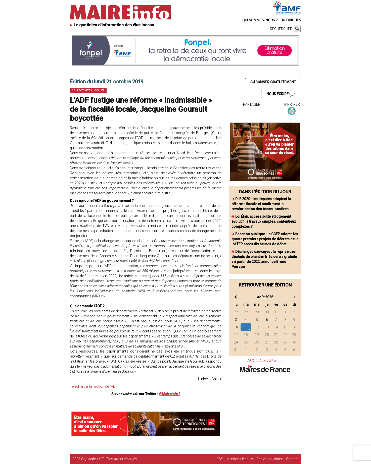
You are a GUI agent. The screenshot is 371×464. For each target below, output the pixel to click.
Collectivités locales (88, 90)
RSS (219, 459)
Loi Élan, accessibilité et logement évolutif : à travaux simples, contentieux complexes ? (263, 221)
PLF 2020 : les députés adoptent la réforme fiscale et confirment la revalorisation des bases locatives (261, 204)
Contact (292, 459)
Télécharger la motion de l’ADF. (94, 386)
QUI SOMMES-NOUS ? (260, 20)
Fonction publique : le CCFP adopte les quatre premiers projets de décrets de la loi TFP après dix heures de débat (264, 239)
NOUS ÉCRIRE (280, 94)
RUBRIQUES (291, 20)
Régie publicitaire (269, 459)
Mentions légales (239, 459)
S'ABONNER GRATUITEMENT (273, 82)
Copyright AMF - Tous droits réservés (109, 459)
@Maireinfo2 (169, 394)
